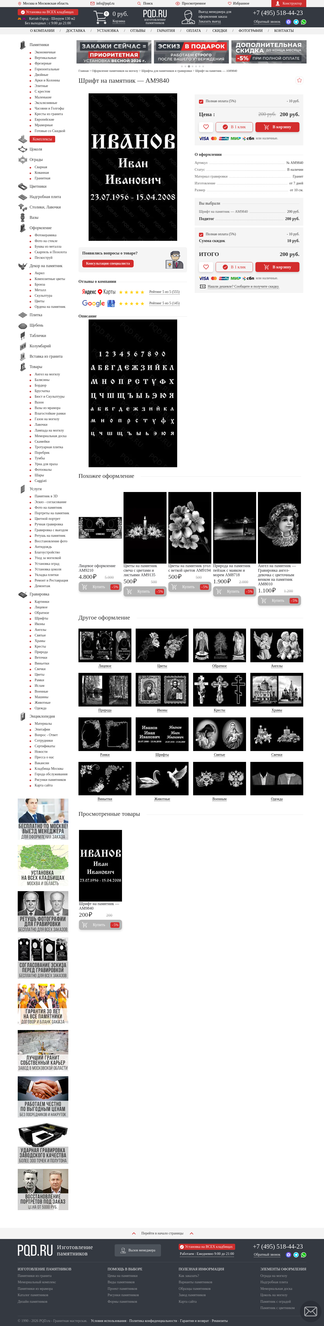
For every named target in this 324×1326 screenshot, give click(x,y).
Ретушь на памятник (50, 536)
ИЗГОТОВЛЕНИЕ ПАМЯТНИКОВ (44, 1269)
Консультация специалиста (108, 263)
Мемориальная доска (51, 436)
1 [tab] (182, 66)
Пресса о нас (44, 757)
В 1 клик (234, 127)
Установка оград (47, 564)
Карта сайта (44, 785)
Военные (41, 691)
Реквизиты (220, 1321)
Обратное (42, 613)
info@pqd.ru (102, 3)
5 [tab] (196, 66)
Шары (39, 475)
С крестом (42, 91)
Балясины (42, 380)
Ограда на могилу (273, 1276)
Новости (41, 752)
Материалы (43, 723)
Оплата (194, 31)
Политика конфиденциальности (153, 1321)
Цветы (39, 301)
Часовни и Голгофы (49, 108)
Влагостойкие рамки (50, 413)
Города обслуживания (51, 774)
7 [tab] (203, 66)
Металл (40, 290)
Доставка (75, 31)
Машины (41, 697)
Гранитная (42, 178)
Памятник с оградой (275, 1301)
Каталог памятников (33, 1295)
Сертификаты (45, 746)
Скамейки (42, 441)
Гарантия (166, 31)
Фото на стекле (46, 241)
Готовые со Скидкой (50, 131)
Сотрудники (44, 740)
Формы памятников (122, 1301)
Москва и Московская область (43, 3)
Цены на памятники (122, 1276)
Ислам (39, 686)
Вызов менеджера (137, 1250)
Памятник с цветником (277, 1308)
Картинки (42, 602)
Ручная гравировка (49, 524)
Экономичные (45, 52)
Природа (41, 652)
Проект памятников (122, 1289)
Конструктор (289, 3)
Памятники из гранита (35, 1276)
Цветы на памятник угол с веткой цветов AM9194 (189, 568)
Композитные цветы (50, 279)
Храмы (40, 641)
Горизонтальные (47, 69)
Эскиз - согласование (50, 502)
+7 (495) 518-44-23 (278, 12)
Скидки (219, 31)
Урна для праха (46, 464)
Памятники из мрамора (35, 1289)
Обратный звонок (267, 22)
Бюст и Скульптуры (50, 396)
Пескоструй (43, 258)
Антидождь (43, 547)
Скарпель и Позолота (51, 252)
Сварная (41, 167)
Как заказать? (189, 1276)
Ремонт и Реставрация (51, 580)
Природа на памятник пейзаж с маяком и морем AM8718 (232, 570)
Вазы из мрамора (47, 408)
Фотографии (250, 31)
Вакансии (42, 763)
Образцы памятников (195, 1289)
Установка (108, 31)
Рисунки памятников (50, 780)
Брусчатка (42, 391)
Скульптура (43, 295)
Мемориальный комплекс (37, 1282)
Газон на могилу (47, 419)
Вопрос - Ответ (46, 735)
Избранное (238, 3)
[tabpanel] (115, 51)
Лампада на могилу (49, 430)
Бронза (40, 284)
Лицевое (41, 607)
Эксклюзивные (46, 103)
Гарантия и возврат (194, 1321)
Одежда (40, 708)
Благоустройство (47, 552)
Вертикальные (45, 58)
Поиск (144, 3)
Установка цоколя (48, 569)
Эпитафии (42, 729)
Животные (43, 702)
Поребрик (42, 453)
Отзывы (137, 31)
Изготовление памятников (55, 1250)
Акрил (39, 273)
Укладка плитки (47, 575)
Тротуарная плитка (49, 447)
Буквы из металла (48, 246)
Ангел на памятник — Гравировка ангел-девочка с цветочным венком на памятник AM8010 (277, 575)
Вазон (39, 402)
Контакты (284, 31)
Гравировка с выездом (51, 530)
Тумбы (40, 458)
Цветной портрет (47, 519)
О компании (42, 31)
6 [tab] (199, 66)
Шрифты (41, 618)
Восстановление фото (51, 541)
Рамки (39, 680)
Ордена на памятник (50, 307)
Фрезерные (43, 63)
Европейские (44, 119)
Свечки (40, 669)
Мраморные (44, 125)
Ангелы (40, 630)
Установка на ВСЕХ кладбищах (47, 12)
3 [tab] (189, 66)
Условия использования (108, 1321)
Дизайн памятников (32, 1301)
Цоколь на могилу (274, 1295)
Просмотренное (190, 3)
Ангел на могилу (47, 374)
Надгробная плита (274, 1282)
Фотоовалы (43, 470)
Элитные (41, 86)
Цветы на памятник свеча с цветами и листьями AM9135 (140, 570)
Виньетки (42, 663)
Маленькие (43, 97)
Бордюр (40, 385)
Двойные (41, 75)
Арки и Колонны (47, 80)
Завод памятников (192, 1295)
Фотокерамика (45, 235)
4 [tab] (192, 66)
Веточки (41, 657)
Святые (40, 635)
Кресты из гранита (49, 114)
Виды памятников (121, 1282)
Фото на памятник (48, 507)
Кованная (42, 173)
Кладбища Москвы (49, 769)
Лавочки (41, 424)
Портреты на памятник (52, 513)
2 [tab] (185, 66)
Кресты (40, 646)
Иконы (40, 624)
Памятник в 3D (46, 496)
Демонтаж (42, 586)
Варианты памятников (195, 1282)
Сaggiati (41, 481)
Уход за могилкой (48, 558)
